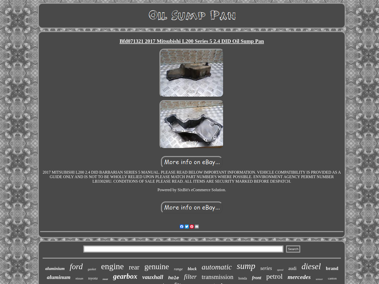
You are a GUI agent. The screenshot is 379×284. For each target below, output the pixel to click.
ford (76, 266)
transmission (217, 276)
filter (190, 276)
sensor (319, 278)
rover (105, 279)
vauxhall (152, 277)
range (178, 269)
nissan (79, 278)
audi (292, 268)
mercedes (299, 277)
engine (112, 266)
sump (246, 266)
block (192, 269)
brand (332, 268)
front (256, 277)
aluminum (58, 277)
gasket (92, 269)
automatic (217, 267)
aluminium (54, 268)
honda (242, 278)
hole (173, 277)
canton (332, 278)
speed (280, 269)
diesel (311, 266)
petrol (274, 276)
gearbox (125, 276)
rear (134, 267)
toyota (93, 278)
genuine (156, 266)
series (266, 268)
